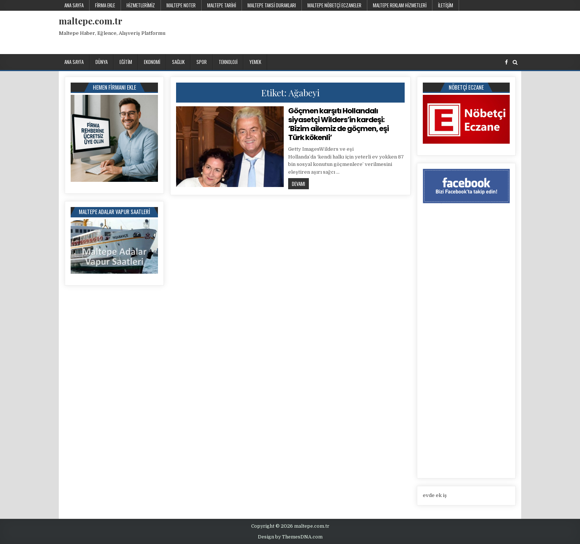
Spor (201, 62)
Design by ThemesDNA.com (290, 537)
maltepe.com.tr (90, 21)
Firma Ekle (105, 5)
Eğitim (125, 62)
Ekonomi (152, 62)
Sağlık (178, 62)
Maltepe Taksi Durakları (271, 5)
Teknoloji (228, 62)
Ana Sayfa (74, 5)
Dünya (101, 62)
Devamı (300, 183)
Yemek (255, 62)
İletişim (445, 5)
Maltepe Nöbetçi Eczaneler (334, 5)
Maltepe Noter (181, 5)
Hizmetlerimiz (141, 5)
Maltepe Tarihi (221, 5)
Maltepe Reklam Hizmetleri (399, 5)
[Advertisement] (386, 31)
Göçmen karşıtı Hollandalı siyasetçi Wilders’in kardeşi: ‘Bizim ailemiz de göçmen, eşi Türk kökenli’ (338, 124)
